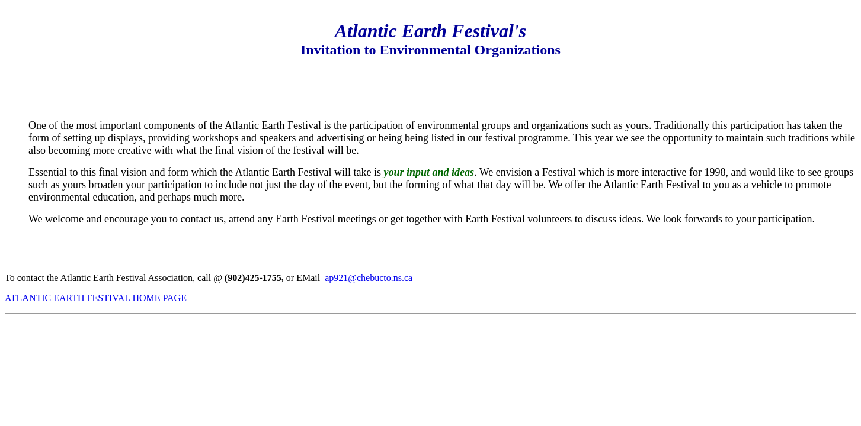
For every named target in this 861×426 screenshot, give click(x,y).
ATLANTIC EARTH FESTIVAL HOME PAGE (96, 298)
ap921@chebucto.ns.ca (368, 278)
